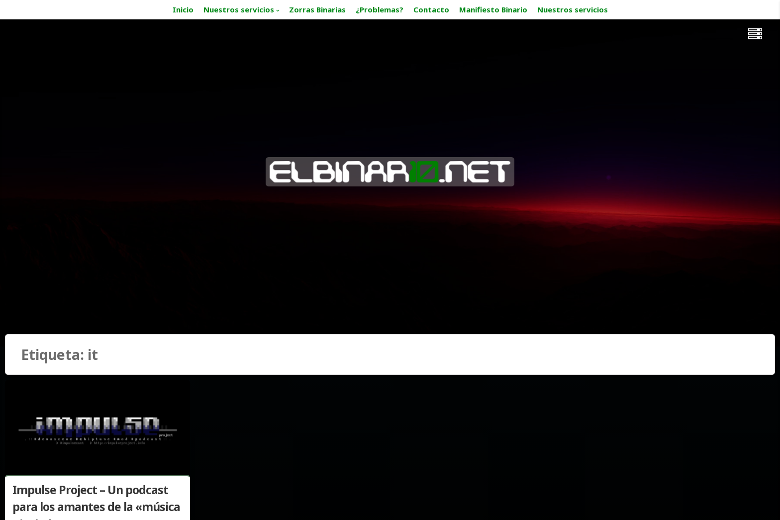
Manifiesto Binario (493, 9)
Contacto (431, 9)
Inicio (183, 9)
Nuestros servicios (238, 9)
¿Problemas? (379, 9)
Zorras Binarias (317, 9)
